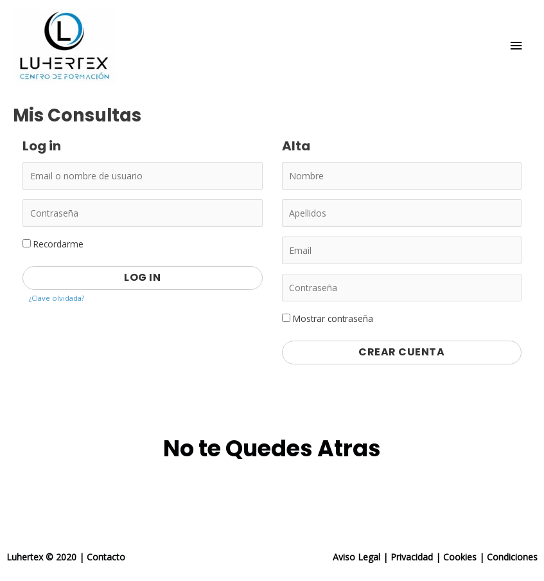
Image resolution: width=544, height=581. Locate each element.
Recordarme (52, 244)
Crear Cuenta (401, 351)
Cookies (460, 557)
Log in (142, 277)
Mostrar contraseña (327, 318)
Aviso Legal (356, 557)
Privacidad (411, 557)
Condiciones (512, 557)
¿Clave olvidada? (56, 298)
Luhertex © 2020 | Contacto (65, 557)
